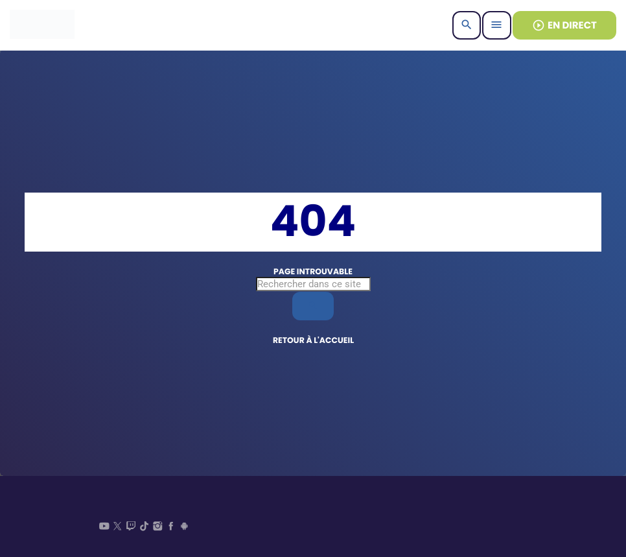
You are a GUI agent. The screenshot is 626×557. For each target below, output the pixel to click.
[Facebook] (171, 527)
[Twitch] (131, 527)
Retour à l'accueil (313, 340)
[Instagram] (157, 527)
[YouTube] (104, 527)
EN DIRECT (564, 25)
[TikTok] (144, 527)
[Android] (185, 527)
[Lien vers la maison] (42, 25)
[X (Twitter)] (118, 527)
